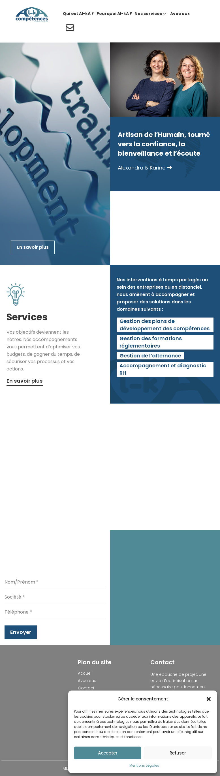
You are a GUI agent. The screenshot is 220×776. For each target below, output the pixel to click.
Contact (86, 688)
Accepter (108, 753)
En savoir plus (33, 247)
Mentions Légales (144, 765)
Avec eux (87, 680)
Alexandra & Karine (145, 167)
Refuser (178, 753)
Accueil (85, 673)
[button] (209, 699)
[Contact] (69, 28)
